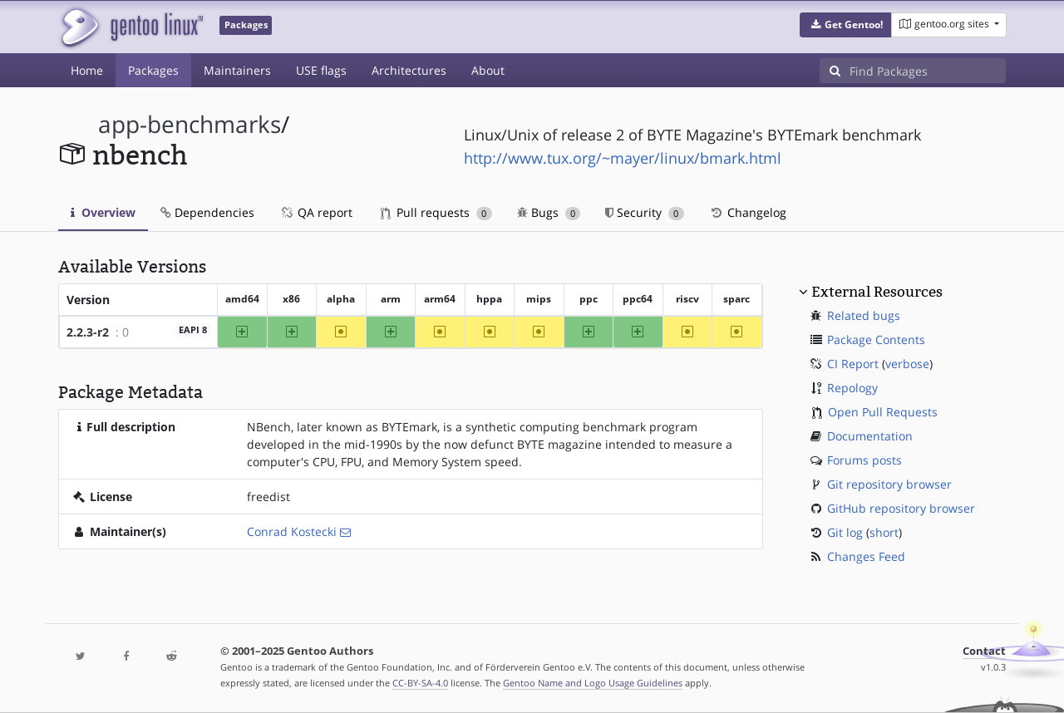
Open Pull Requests (883, 412)
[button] (846, 24)
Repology (852, 388)
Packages (153, 70)
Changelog (747, 212)
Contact (984, 651)
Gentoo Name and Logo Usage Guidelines (592, 682)
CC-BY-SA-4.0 (420, 682)
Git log (845, 532)
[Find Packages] (928, 70)
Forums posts (864, 460)
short (884, 532)
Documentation (870, 436)
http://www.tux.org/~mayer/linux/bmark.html (622, 158)
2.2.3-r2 (87, 332)
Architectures (409, 70)
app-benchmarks (189, 124)
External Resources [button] (877, 291)
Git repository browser (889, 484)
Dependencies (207, 212)
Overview (103, 212)
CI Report (853, 363)
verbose (907, 363)
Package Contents (876, 339)
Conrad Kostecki (292, 531)
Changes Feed (866, 556)
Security (644, 212)
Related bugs (863, 315)
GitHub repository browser (901, 508)
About (488, 70)
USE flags (321, 70)
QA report (315, 212)
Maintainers (237, 70)
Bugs (549, 212)
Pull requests (436, 212)
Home (87, 70)
